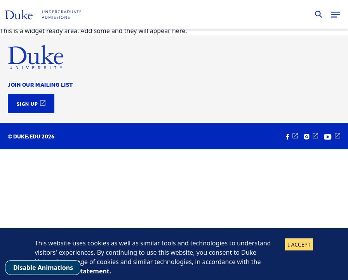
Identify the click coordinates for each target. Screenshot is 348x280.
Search (318, 14)
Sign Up (27, 103)
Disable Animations (43, 267)
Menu (335, 14)
